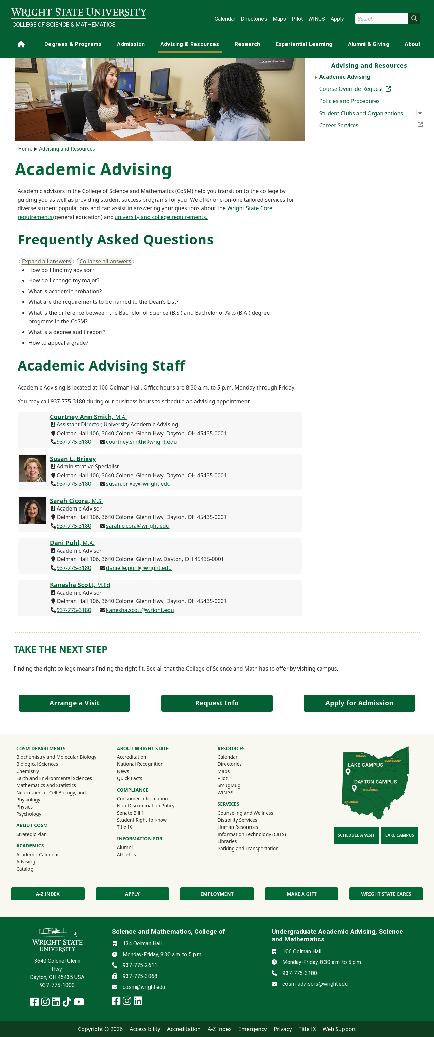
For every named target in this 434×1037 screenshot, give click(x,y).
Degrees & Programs (73, 44)
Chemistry (27, 771)
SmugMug (238, 785)
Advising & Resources (189, 44)
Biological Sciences (37, 764)
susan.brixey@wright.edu (138, 483)
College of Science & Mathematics (64, 24)
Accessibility (145, 1029)
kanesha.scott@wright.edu (140, 610)
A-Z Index (220, 1029)
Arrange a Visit (75, 702)
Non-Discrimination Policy (146, 805)
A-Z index (48, 894)
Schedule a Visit (356, 835)
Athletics (135, 854)
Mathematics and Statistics (46, 785)
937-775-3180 (74, 441)
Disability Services (237, 820)
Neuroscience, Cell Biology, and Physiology (51, 796)
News (123, 771)
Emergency (252, 1029)
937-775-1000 (57, 985)
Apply (337, 19)
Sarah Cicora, (76, 501)
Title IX (124, 827)
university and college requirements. (161, 217)
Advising (25, 861)
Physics (24, 806)
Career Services (371, 124)
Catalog (24, 868)
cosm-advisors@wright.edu (315, 984)
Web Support (339, 1029)
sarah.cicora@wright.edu (138, 526)
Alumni (134, 847)
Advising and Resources (67, 148)
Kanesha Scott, (80, 585)
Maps (279, 19)
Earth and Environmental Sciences (54, 778)
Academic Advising (344, 76)
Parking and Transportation (248, 848)
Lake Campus (399, 835)
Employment (216, 894)
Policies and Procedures (349, 101)
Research (247, 44)
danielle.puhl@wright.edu (139, 568)
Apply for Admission (360, 702)
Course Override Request (365, 89)
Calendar (225, 19)
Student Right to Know (142, 820)
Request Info (217, 702)
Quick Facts (129, 778)
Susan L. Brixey (73, 459)
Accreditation (131, 757)
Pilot (297, 19)
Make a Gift (301, 894)
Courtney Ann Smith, (88, 417)
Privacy (283, 1029)
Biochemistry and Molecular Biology (56, 757)
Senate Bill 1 (130, 813)
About (412, 44)
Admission (131, 44)
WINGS (316, 19)
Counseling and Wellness (245, 813)
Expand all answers (46, 261)
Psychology (28, 814)
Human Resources (238, 827)
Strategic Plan (31, 834)
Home (25, 148)
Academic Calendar (37, 854)
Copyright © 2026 (100, 1029)
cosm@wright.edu (144, 987)
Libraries (227, 841)
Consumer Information (142, 798)
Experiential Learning (304, 44)
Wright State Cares (386, 894)
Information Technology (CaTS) (252, 834)
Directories (254, 19)
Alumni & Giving (368, 44)
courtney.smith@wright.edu (141, 441)
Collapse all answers (105, 261)
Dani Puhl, (72, 543)
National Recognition (140, 764)
